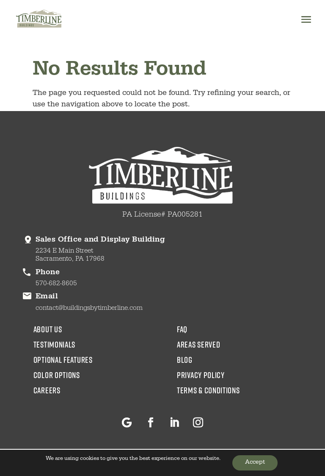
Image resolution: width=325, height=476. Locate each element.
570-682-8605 (56, 284)
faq (182, 329)
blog (185, 359)
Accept (255, 463)
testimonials (54, 344)
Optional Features (63, 359)
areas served (198, 344)
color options (56, 375)
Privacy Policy (201, 375)
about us (47, 329)
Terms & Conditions (208, 390)
